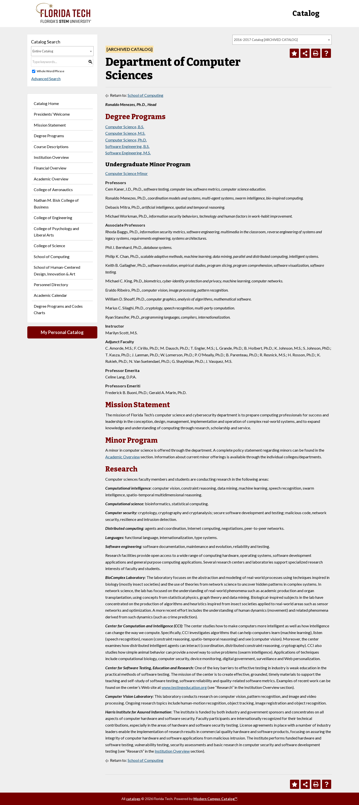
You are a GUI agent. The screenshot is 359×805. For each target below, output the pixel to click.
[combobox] (282, 40)
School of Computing (52, 256)
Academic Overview (51, 178)
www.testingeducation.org (184, 687)
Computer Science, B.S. (124, 126)
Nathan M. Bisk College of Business (56, 203)
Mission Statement (50, 125)
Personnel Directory (51, 284)
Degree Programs (49, 135)
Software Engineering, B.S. (127, 146)
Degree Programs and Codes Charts (58, 309)
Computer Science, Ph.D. (126, 139)
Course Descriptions (51, 146)
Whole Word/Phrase (50, 71)
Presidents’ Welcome (52, 114)
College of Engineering (53, 217)
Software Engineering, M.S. (128, 152)
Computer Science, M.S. (125, 133)
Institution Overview (51, 157)
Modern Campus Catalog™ (215, 799)
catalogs (133, 799)
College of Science (49, 245)
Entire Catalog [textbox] (43, 51)
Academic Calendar (50, 295)
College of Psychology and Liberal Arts (56, 231)
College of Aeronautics (53, 189)
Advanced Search (45, 78)
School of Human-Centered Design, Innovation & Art (57, 270)
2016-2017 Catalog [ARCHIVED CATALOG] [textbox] (266, 40)
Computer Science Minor (126, 173)
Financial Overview (50, 168)
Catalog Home (46, 103)
